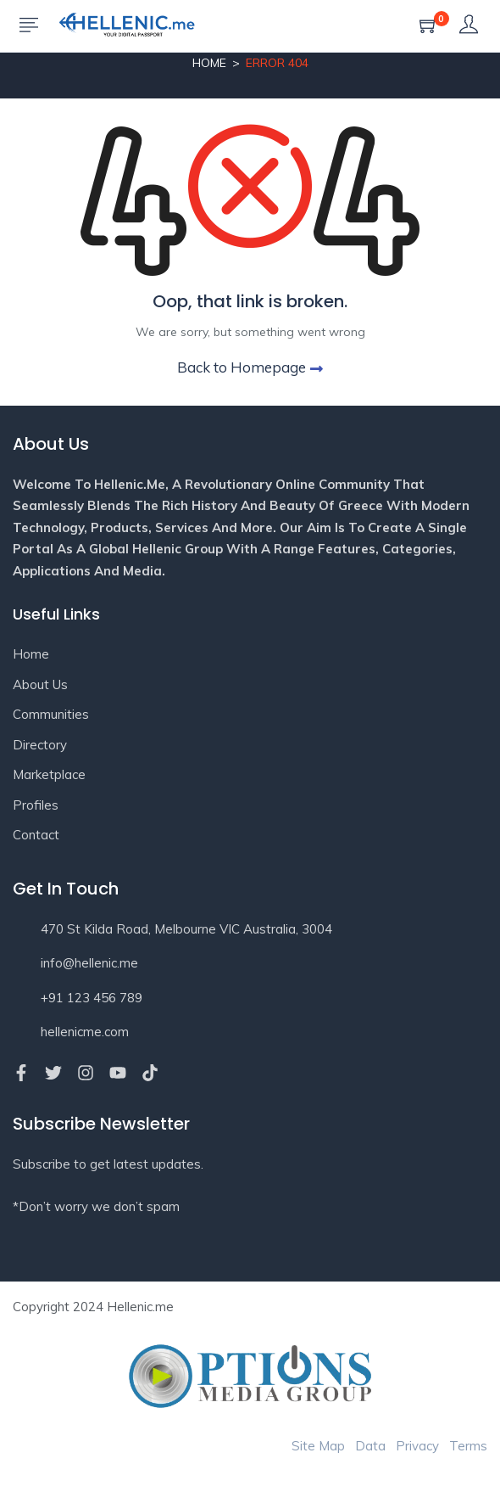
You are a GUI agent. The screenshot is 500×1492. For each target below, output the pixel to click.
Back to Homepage (250, 367)
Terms (468, 1446)
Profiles (35, 805)
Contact (36, 835)
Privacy (417, 1446)
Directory (40, 745)
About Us (40, 684)
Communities (51, 714)
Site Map (318, 1446)
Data (370, 1446)
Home (209, 62)
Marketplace (49, 774)
